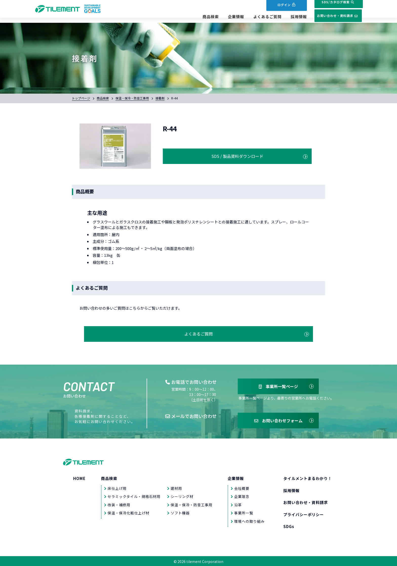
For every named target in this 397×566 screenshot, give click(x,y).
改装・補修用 (119, 503)
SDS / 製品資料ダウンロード (201, 155)
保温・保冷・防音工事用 (132, 98)
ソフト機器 (180, 512)
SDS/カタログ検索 (331, 7)
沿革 (238, 503)
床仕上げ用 (117, 487)
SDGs (288, 525)
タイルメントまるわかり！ (307, 477)
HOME (79, 477)
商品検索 (197, 16)
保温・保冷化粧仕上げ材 (128, 512)
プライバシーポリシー (303, 513)
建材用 (176, 487)
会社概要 (241, 487)
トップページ (81, 98)
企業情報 (222, 16)
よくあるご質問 (254, 16)
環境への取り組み (249, 520)
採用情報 (285, 16)
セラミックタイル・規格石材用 (134, 495)
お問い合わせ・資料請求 (331, 16)
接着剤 (160, 98)
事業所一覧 (243, 512)
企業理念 (241, 495)
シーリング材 (182, 495)
